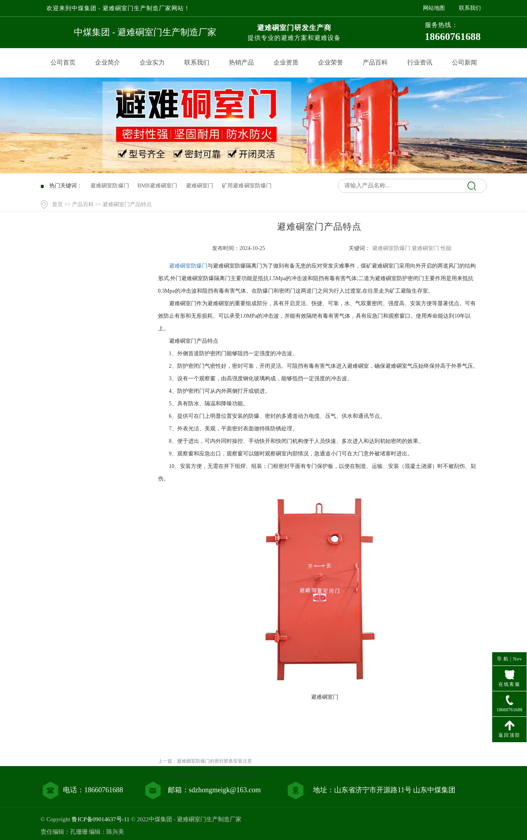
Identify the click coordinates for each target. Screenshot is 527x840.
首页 (57, 204)
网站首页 (96, 270)
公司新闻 (464, 62)
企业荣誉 (330, 62)
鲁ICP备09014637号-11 (101, 819)
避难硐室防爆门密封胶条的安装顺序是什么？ (224, 800)
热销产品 (241, 62)
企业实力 (152, 62)
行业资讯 (419, 62)
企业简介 (107, 62)
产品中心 (96, 286)
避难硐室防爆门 (188, 266)
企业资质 (286, 62)
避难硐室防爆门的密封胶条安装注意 (214, 786)
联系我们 (470, 8)
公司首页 (63, 62)
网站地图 (434, 8)
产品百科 (375, 62)
